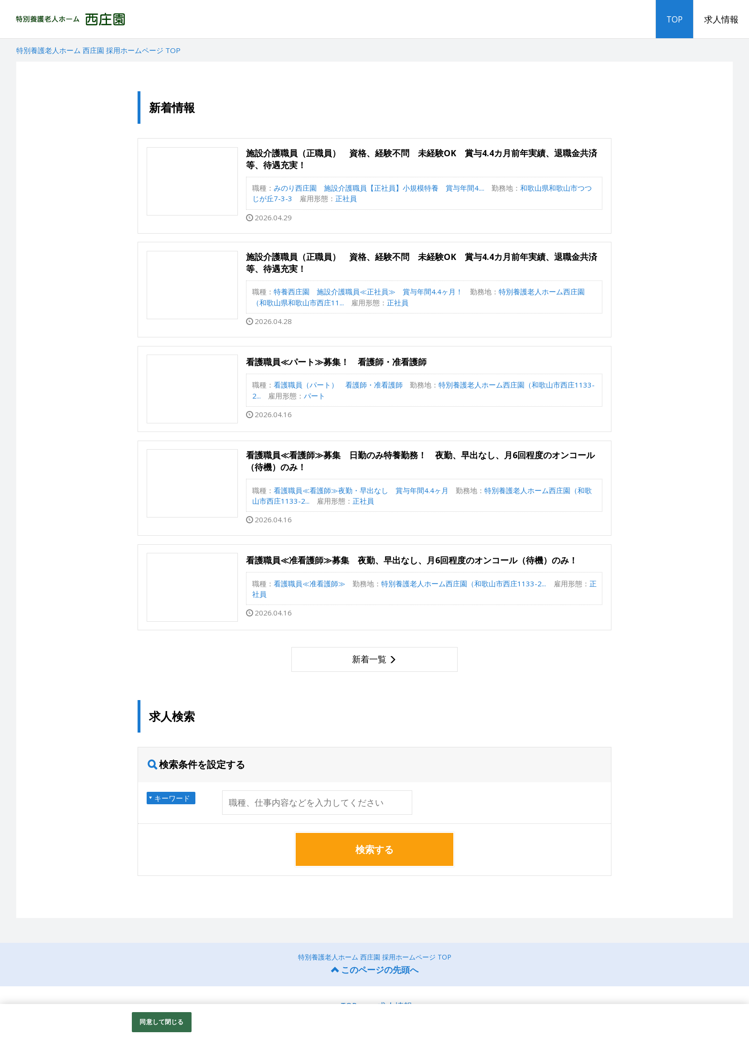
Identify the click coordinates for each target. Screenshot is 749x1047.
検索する (374, 849)
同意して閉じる (161, 1021)
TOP (674, 19)
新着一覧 (369, 659)
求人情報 (721, 19)
